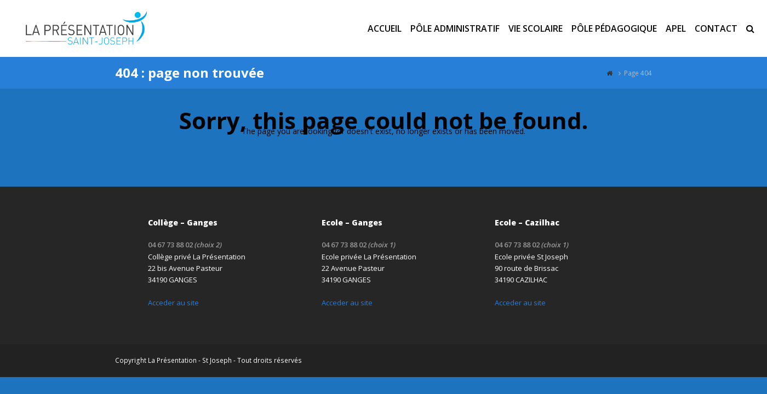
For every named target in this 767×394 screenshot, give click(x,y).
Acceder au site (173, 303)
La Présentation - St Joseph (190, 360)
